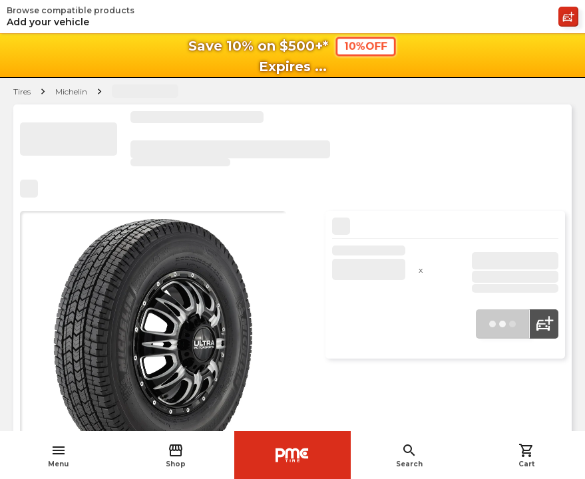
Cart (526, 455)
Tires (22, 91)
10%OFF (366, 46)
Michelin (71, 91)
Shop (176, 455)
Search (409, 455)
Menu (58, 455)
